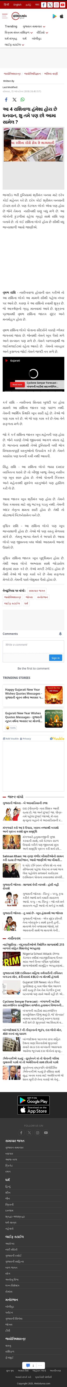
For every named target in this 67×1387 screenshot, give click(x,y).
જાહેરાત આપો (39, 1370)
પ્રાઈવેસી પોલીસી (43, 1377)
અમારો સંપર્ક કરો (23, 1377)
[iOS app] (34, 1110)
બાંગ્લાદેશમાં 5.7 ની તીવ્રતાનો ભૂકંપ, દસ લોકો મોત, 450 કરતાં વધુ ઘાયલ (32, 1032)
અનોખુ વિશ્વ (12, 1279)
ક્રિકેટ (9, 1165)
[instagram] (46, 1132)
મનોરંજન (42, 597)
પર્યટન (9, 1312)
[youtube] (37, 1132)
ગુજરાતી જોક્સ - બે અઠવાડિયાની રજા (25, 803)
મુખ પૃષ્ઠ (10, 1370)
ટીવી (7, 1330)
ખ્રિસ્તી (9, 1204)
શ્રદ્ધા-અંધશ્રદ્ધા (15, 1216)
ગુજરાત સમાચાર (32, 26)
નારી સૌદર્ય (11, 1249)
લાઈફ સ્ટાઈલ (13, 45)
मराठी (38, 4)
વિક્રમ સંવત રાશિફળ (17, 32)
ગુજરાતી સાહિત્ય (14, 1261)
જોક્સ (29, 597)
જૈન (7, 1198)
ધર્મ (24, 38)
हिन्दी (6, 4)
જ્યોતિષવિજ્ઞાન (32, 73)
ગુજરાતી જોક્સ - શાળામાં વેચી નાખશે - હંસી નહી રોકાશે (31, 886)
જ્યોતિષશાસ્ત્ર (12, 73)
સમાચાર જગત (37, 590)
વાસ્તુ (8, 1345)
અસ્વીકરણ (55, 1370)
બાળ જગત (11, 1267)
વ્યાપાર (9, 1153)
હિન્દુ (8, 1186)
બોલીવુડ (36, 38)
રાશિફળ (9, 1351)
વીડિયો (41, 32)
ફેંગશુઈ (9, 1357)
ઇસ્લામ (9, 1210)
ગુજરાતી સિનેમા (14, 1318)
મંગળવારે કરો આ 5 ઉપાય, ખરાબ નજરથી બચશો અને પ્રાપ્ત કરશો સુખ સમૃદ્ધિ (31, 829)
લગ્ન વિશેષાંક (12, 1285)
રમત (8, 1171)
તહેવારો (9, 1228)
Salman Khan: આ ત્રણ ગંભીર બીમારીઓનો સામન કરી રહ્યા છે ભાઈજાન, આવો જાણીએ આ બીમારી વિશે (33, 858)
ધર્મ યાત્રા (10, 1222)
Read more (17, 384)
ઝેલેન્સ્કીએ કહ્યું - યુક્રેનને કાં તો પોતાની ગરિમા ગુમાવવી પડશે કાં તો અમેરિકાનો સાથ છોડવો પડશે (31, 1060)
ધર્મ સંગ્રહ (11, 38)
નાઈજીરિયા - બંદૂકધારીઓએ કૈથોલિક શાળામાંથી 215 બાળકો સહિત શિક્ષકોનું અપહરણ (33, 946)
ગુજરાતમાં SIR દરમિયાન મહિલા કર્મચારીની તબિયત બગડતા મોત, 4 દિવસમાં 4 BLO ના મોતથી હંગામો (33, 975)
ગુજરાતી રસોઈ (13, 1255)
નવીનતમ (14, 938)
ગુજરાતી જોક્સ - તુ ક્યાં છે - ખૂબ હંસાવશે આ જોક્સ (33, 913)
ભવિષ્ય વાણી (51, 73)
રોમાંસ (8, 1291)
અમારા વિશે (23, 1370)
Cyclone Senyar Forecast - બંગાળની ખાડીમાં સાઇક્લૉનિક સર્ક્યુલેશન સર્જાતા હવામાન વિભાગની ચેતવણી (32, 1003)
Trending (11, 26)
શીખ (7, 1192)
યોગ (7, 1273)
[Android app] (34, 1100)
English (17, 4)
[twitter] (29, 1132)
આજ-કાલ (11, 1159)
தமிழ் (28, 4)
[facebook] (21, 1132)
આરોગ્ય (9, 1243)
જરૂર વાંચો (15, 796)
